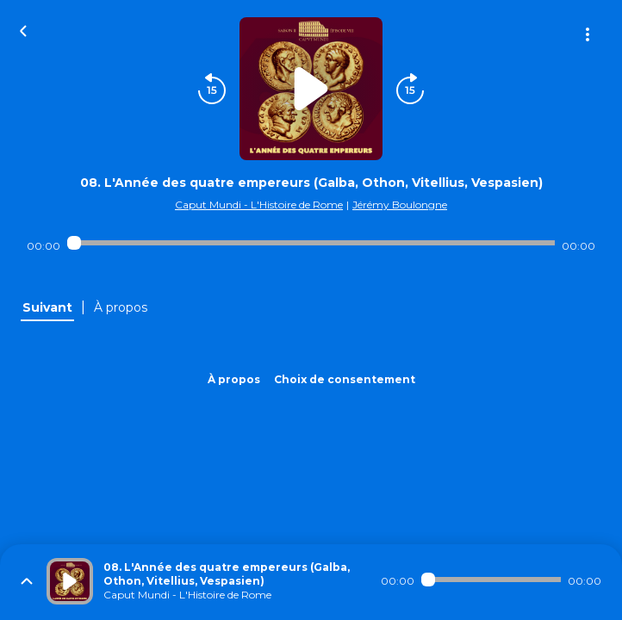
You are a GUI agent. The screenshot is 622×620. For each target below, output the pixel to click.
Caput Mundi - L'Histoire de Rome (259, 204)
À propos (234, 379)
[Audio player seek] (311, 243)
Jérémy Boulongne (399, 204)
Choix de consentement (344, 379)
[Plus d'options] (587, 34)
